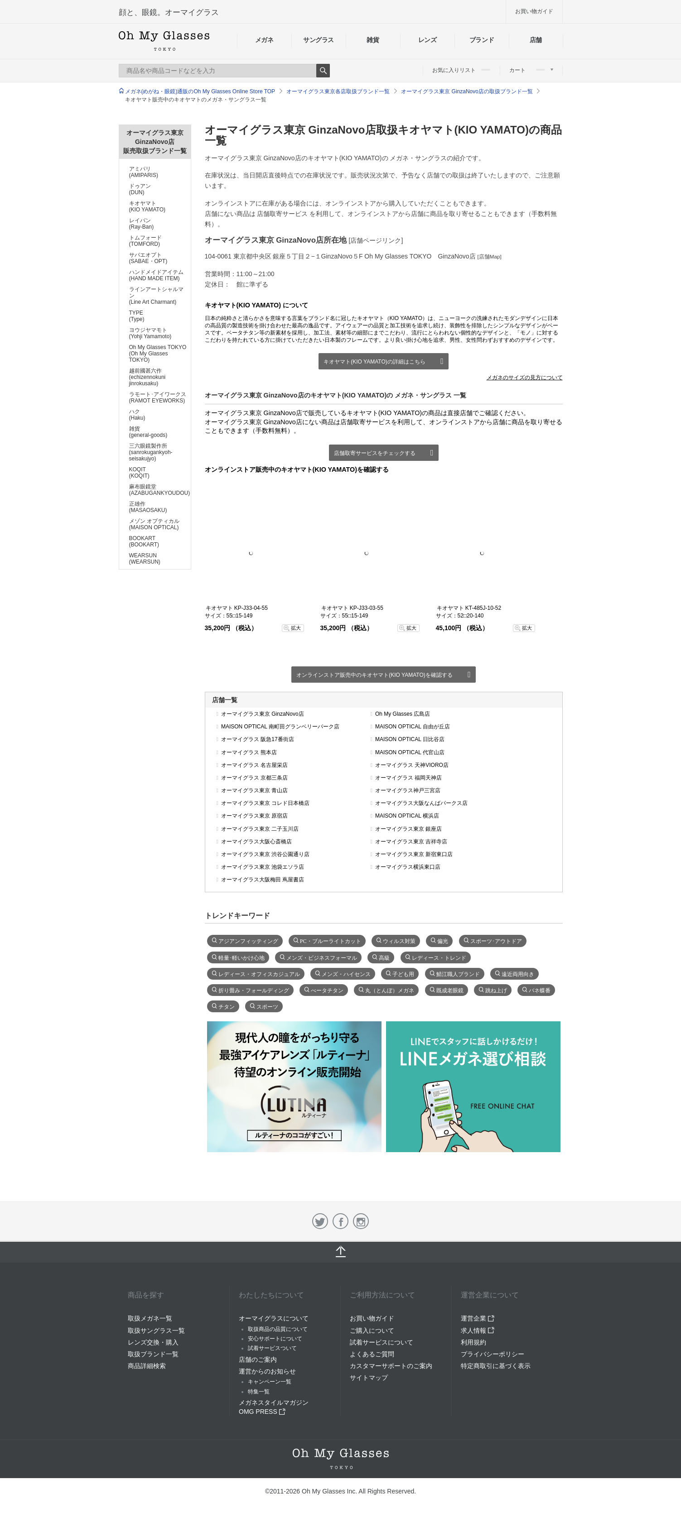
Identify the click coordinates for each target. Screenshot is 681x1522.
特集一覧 (259, 1391)
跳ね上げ (496, 989)
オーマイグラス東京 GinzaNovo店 (262, 714)
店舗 (536, 39)
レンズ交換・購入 (153, 1342)
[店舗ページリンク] (376, 240)
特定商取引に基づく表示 (496, 1365)
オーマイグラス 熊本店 (249, 752)
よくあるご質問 (372, 1354)
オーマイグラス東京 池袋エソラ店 (262, 867)
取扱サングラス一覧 (156, 1330)
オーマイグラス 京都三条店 (254, 778)
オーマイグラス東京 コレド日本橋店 (265, 803)
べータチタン (327, 989)
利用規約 (473, 1342)
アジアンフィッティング (248, 940)
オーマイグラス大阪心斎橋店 (256, 841)
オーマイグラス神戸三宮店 (407, 790)
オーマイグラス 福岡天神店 (408, 778)
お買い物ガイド (534, 11)
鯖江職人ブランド (458, 973)
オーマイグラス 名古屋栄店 (254, 765)
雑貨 (373, 39)
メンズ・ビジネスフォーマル (321, 957)
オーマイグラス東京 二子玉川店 (260, 829)
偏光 (442, 940)
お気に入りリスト (461, 70)
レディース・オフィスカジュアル (259, 973)
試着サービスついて (272, 1348)
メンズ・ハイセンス (346, 973)
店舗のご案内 (258, 1359)
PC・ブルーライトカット (330, 940)
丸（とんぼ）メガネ (389, 989)
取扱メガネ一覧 (150, 1318)
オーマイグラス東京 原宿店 (254, 816)
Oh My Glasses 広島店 (402, 714)
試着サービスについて (381, 1342)
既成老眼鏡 (450, 989)
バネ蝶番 (540, 989)
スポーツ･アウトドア (496, 940)
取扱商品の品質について (278, 1329)
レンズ (427, 39)
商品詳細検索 (147, 1365)
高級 (384, 957)
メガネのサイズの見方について (525, 377)
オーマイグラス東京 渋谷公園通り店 (265, 854)
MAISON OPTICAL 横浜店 (407, 816)
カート (531, 70)
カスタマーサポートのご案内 (391, 1365)
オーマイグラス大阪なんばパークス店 (421, 803)
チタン (226, 1006)
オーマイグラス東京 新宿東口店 (414, 854)
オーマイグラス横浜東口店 (407, 867)
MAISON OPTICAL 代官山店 (409, 752)
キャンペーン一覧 (269, 1381)
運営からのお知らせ (267, 1371)
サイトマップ (369, 1377)
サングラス (318, 39)
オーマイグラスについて (274, 1318)
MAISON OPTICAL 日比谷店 (409, 739)
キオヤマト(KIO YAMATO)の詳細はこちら (374, 362)
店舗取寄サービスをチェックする (374, 453)
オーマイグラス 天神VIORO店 (412, 765)
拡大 (296, 628)
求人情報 (477, 1330)
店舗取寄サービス (282, 213)
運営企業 (477, 1318)
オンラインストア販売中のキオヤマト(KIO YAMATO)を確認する (374, 675)
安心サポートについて (275, 1338)
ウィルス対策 (399, 940)
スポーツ (267, 1006)
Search (323, 70)
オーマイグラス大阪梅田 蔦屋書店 (262, 879)
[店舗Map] (490, 256)
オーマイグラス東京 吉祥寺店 (411, 841)
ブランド (481, 39)
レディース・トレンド (439, 957)
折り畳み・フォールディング (253, 989)
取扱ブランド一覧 (153, 1354)
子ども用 (403, 973)
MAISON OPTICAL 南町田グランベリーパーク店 (280, 726)
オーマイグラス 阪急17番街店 (257, 739)
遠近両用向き (518, 973)
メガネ (264, 39)
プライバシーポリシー (492, 1354)
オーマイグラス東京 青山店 (254, 790)
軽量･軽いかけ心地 (241, 957)
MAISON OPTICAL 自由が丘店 (412, 726)
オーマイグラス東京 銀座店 (408, 829)
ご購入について (372, 1330)
